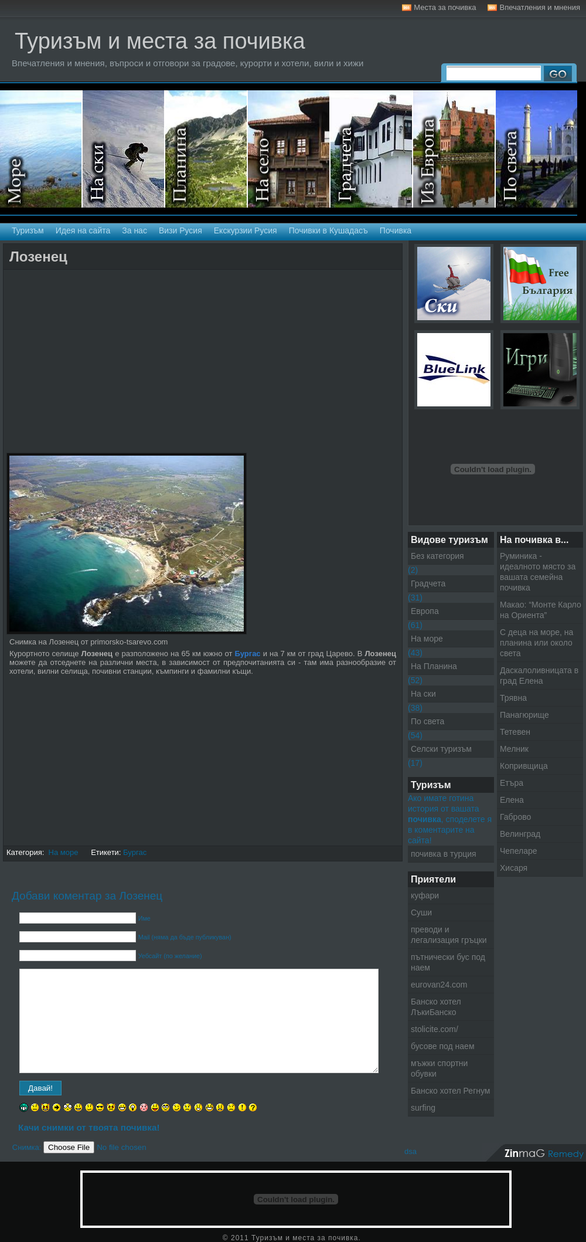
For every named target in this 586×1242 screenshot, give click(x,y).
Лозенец (38, 256)
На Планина (434, 666)
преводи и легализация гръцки (449, 935)
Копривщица (524, 766)
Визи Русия (180, 230)
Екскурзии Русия (245, 230)
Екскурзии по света (536, 149)
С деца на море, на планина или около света (536, 642)
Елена (512, 800)
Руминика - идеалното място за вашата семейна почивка (537, 571)
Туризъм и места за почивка (160, 41)
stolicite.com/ (434, 1029)
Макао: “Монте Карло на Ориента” (540, 610)
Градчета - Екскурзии (372, 149)
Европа (425, 611)
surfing (423, 1107)
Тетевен (515, 732)
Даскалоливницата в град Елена (539, 676)
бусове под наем (443, 1046)
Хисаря (513, 868)
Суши (421, 912)
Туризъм (28, 230)
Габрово (515, 817)
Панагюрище (524, 715)
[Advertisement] (143, 280)
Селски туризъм (289, 149)
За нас (134, 230)
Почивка (395, 230)
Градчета (428, 583)
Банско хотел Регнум (450, 1090)
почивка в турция (443, 853)
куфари (425, 895)
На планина (206, 149)
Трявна (513, 698)
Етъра (511, 783)
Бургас (134, 852)
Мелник (514, 749)
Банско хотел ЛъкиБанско (436, 1007)
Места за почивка (445, 7)
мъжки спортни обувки (439, 1068)
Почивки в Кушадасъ (328, 230)
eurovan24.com (439, 984)
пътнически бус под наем (448, 962)
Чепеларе (518, 851)
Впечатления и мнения (539, 7)
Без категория (437, 556)
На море (41, 149)
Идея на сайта (83, 230)
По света (427, 721)
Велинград (520, 834)
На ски (124, 149)
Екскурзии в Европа (454, 149)
